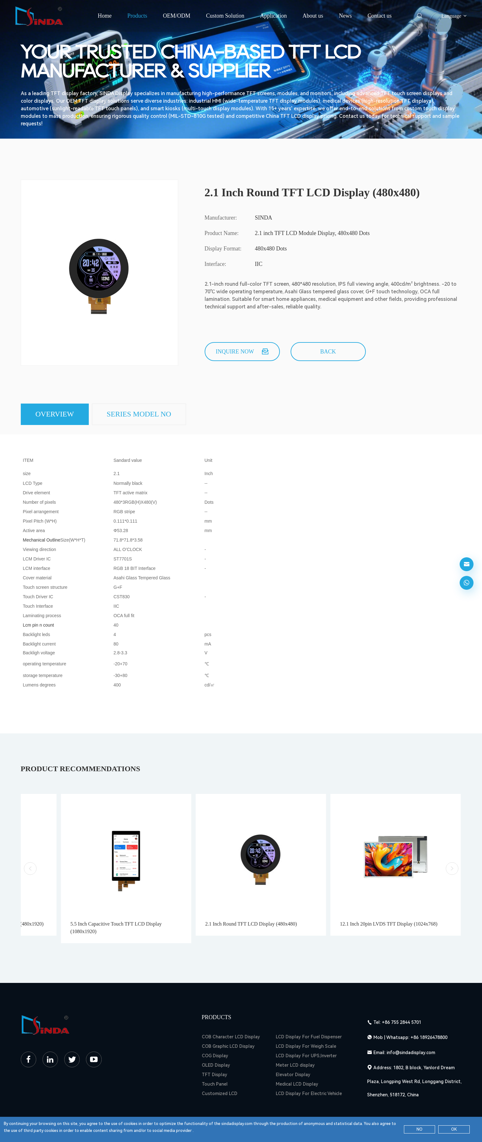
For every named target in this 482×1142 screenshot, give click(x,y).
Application (273, 16)
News (345, 16)
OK (454, 1129)
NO (419, 1129)
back (328, 351)
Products (137, 16)
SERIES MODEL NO (143, 414)
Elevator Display (293, 1052)
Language (454, 16)
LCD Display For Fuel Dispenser (309, 1014)
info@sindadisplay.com (411, 1030)
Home (104, 16)
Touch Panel (215, 1062)
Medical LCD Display (297, 1062)
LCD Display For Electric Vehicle (309, 1071)
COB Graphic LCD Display (228, 1024)
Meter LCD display (295, 1043)
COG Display (215, 1033)
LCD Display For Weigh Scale (306, 1024)
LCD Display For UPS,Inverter (306, 1033)
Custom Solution (225, 16)
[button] (30, 858)
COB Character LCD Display (231, 1014)
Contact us (380, 16)
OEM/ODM (176, 16)
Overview (56, 414)
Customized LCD (219, 1071)
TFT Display (214, 1052)
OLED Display (216, 1043)
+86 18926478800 (429, 1015)
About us (313, 16)
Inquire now (242, 351)
